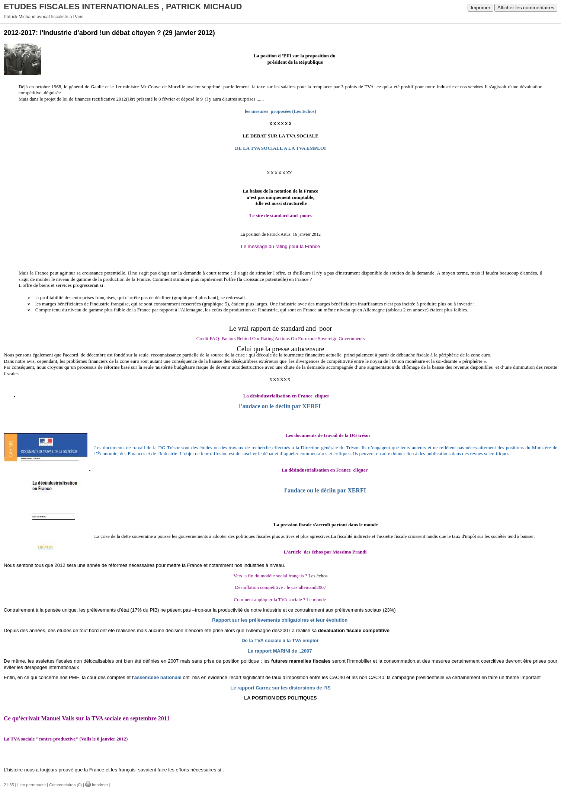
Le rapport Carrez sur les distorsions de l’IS (280, 688)
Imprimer (480, 7)
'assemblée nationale (157, 677)
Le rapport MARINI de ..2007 (280, 651)
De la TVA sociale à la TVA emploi (279, 640)
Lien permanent (31, 785)
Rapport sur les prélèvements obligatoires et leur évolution (279, 620)
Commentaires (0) (65, 785)
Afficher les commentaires (525, 7)
